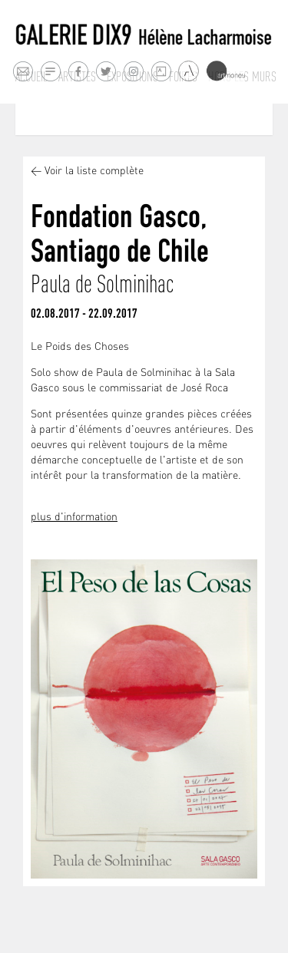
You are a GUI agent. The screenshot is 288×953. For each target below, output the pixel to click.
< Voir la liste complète (87, 171)
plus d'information (74, 518)
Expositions (132, 76)
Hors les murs (242, 76)
